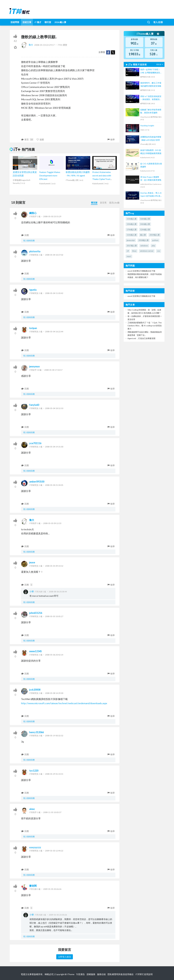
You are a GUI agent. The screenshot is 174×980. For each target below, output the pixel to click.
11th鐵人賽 (131, 235)
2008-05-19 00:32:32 (54, 735)
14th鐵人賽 (145, 224)
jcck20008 (34, 689)
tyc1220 (33, 770)
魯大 (27, 44)
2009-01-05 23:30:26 (58, 915)
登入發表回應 (29, 240)
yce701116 (35, 443)
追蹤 (40, 139)
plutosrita (34, 251)
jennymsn (34, 366)
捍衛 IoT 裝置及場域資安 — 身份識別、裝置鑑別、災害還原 (150, 98)
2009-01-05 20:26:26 (52, 889)
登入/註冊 (158, 22)
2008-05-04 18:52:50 (54, 408)
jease (32, 562)
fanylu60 (34, 404)
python (155, 240)
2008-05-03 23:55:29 (52, 216)
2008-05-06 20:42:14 (54, 655)
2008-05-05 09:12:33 (52, 523)
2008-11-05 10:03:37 (52, 812)
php (153, 245)
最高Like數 (114, 202)
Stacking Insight (147, 125)
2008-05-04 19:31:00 (54, 447)
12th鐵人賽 (145, 229)
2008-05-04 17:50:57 (53, 370)
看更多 (160, 64)
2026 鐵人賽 (60, 22)
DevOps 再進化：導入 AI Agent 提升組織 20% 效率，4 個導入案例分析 (151, 195)
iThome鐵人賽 (148, 33)
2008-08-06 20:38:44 (58, 591)
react (129, 256)
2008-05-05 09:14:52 (54, 566)
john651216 (35, 612)
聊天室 (48, 22)
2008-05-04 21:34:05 (54, 485)
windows (144, 245)
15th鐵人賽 (131, 219)
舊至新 (94, 202)
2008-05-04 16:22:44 (54, 331)
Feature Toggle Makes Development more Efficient (49, 175)
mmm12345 (35, 651)
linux (134, 251)
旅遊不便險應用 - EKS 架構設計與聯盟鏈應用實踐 (150, 151)
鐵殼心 (33, 212)
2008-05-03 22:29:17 (44, 44)
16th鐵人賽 (145, 219)
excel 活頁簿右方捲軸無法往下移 (141, 271)
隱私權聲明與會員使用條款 (121, 974)
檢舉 (111, 139)
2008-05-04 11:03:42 (54, 293)
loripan (33, 328)
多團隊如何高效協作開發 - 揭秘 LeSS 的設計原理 (150, 138)
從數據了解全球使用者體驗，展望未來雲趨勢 (150, 111)
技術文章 (27, 22)
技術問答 (15, 22)
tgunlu (33, 289)
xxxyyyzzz (35, 847)
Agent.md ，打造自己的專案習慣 (141, 338)
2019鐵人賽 (155, 235)
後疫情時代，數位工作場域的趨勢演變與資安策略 (150, 84)
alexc (32, 808)
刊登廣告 (80, 974)
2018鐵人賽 (144, 240)
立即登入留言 (64, 956)
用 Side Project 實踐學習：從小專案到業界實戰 (150, 178)
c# (128, 251)
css (158, 251)
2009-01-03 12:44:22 (54, 851)
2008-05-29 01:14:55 (54, 774)
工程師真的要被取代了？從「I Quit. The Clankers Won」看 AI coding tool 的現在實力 (145, 325)
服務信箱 (101, 974)
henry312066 (36, 732)
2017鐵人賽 (132, 245)
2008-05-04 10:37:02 (54, 255)
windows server (146, 251)
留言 (27, 139)
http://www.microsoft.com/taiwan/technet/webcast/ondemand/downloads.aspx (64, 703)
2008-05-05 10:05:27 (54, 616)
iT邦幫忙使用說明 (144, 974)
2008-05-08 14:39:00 (54, 693)
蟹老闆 (33, 885)
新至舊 (103, 202)
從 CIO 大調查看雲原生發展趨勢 (151, 165)
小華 (31, 591)
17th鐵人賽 (131, 229)
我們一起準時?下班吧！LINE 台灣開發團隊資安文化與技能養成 (151, 71)
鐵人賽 (143, 235)
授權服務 (91, 974)
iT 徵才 (38, 22)
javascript (131, 240)
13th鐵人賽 (131, 224)
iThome (70, 974)
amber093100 (36, 481)
